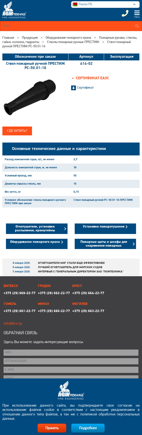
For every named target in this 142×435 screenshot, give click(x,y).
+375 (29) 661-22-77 (20, 311)
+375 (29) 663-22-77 (88, 311)
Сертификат (85, 88)
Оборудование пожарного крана (68, 38)
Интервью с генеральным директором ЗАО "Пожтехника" (80, 271)
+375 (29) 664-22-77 (88, 293)
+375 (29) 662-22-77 (54, 293)
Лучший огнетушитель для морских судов (70, 267)
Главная (8, 38)
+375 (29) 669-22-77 (20, 293)
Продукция (30, 38)
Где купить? (17, 131)
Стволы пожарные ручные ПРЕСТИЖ (73, 42)
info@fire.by (13, 324)
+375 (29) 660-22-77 (54, 311)
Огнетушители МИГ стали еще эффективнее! (71, 263)
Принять (51, 428)
